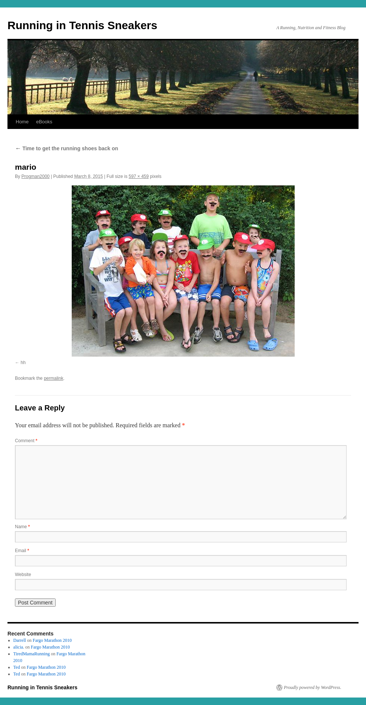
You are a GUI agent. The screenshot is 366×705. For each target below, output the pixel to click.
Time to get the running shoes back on (66, 148)
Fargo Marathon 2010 (52, 640)
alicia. (18, 647)
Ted (16, 667)
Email (22, 550)
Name (22, 526)
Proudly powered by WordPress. (312, 687)
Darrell (19, 640)
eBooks (44, 121)
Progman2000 (35, 176)
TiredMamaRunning (31, 653)
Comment (26, 440)
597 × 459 (139, 176)
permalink (53, 378)
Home (22, 121)
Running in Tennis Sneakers (82, 25)
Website (23, 574)
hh (23, 362)
